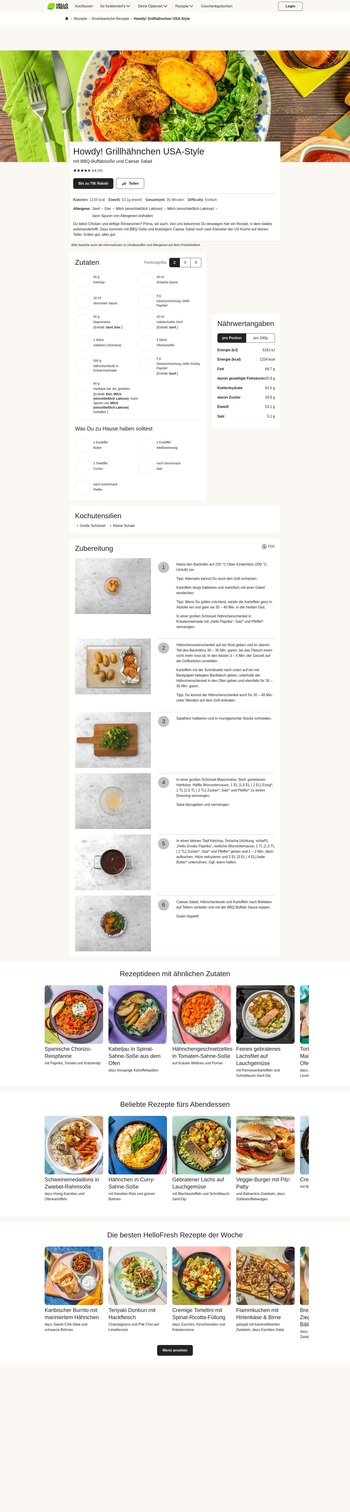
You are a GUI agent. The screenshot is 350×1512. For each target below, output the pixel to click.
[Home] (66, 19)
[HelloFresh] (57, 6)
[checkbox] (75, 170)
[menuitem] (59, 6)
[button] (138, 262)
